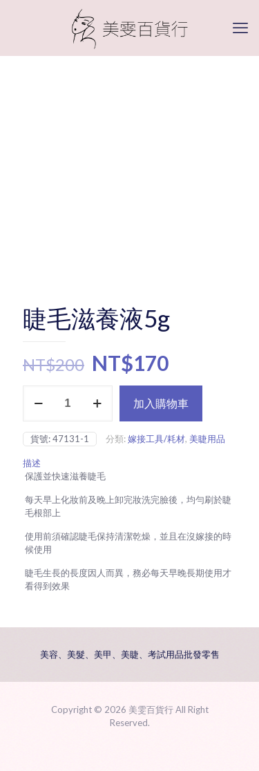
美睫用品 (207, 438)
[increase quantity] (97, 403)
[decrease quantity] (38, 403)
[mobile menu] (240, 27)
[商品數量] (68, 403)
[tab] (129, 463)
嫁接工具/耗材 (156, 438)
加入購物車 (161, 403)
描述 (32, 462)
